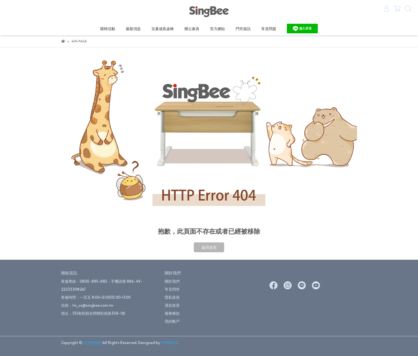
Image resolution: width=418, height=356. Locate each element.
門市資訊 (243, 28)
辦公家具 (191, 28)
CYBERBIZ (169, 342)
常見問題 (268, 28)
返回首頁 (209, 247)
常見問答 (172, 289)
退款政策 (172, 305)
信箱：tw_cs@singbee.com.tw (87, 305)
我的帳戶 (172, 321)
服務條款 (172, 313)
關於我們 (172, 281)
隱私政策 (172, 297)
